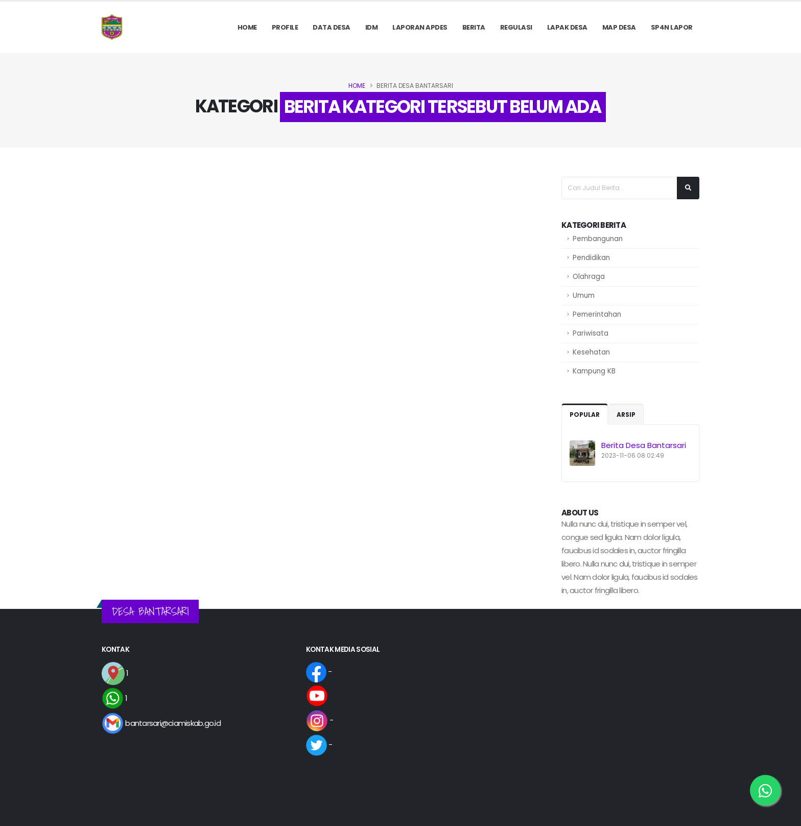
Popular (585, 414)
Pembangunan (598, 239)
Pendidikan (591, 258)
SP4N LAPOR (672, 27)
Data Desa (331, 27)
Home (247, 27)
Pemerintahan (597, 314)
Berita (473, 27)
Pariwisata (590, 333)
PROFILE (285, 27)
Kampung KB (594, 371)
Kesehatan (591, 352)
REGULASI (516, 27)
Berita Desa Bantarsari (643, 445)
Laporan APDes (419, 27)
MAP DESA (619, 27)
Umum (584, 295)
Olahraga (589, 276)
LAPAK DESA (567, 27)
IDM (371, 27)
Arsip (626, 414)
